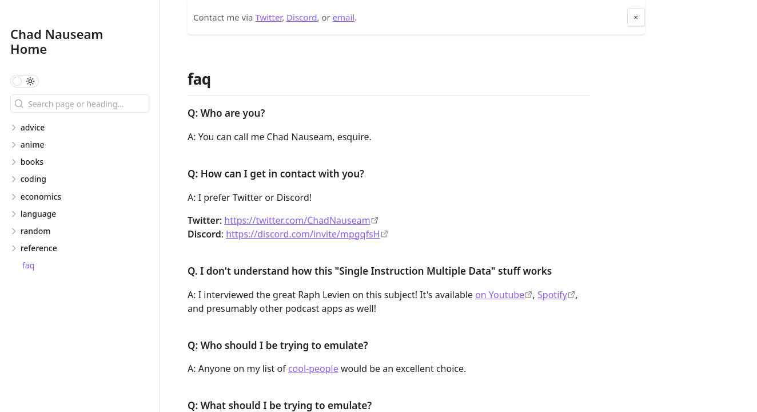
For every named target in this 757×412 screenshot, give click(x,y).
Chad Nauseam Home (56, 41)
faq (28, 265)
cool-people (313, 368)
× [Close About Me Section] (636, 17)
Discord (301, 17)
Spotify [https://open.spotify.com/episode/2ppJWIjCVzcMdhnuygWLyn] (552, 294)
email (344, 17)
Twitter (268, 17)
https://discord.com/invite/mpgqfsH (303, 234)
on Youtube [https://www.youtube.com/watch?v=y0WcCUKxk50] (499, 294)
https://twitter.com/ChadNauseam (297, 220)
